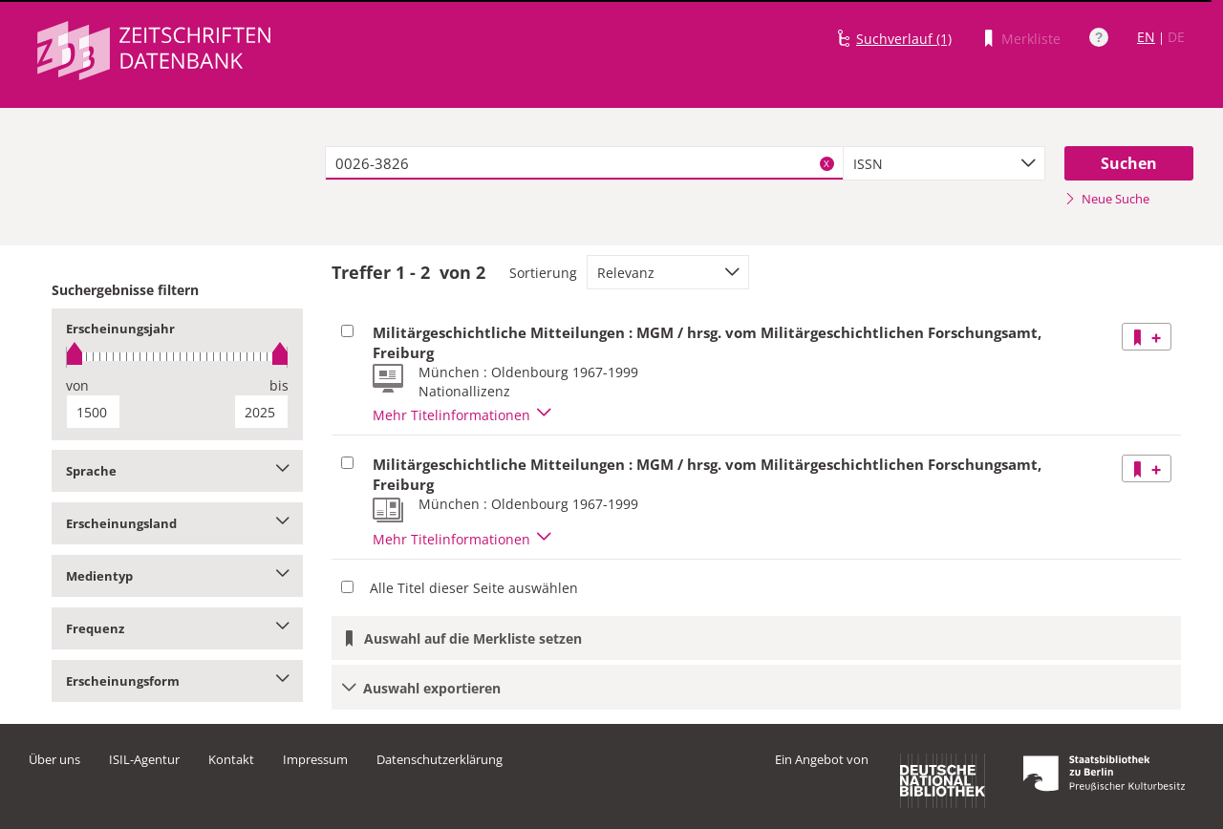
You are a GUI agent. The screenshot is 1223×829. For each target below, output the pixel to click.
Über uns (54, 759)
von (77, 385)
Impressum (315, 759)
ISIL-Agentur (144, 759)
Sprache (177, 470)
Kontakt (231, 759)
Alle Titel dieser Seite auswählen (474, 588)
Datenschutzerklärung (439, 759)
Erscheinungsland (177, 523)
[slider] (177, 356)
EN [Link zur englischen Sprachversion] (1146, 37)
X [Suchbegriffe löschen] (826, 163)
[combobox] (944, 163)
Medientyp (177, 576)
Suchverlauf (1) (904, 39)
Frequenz (177, 628)
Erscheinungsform (177, 681)
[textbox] (584, 163)
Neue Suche (1106, 198)
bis (279, 385)
